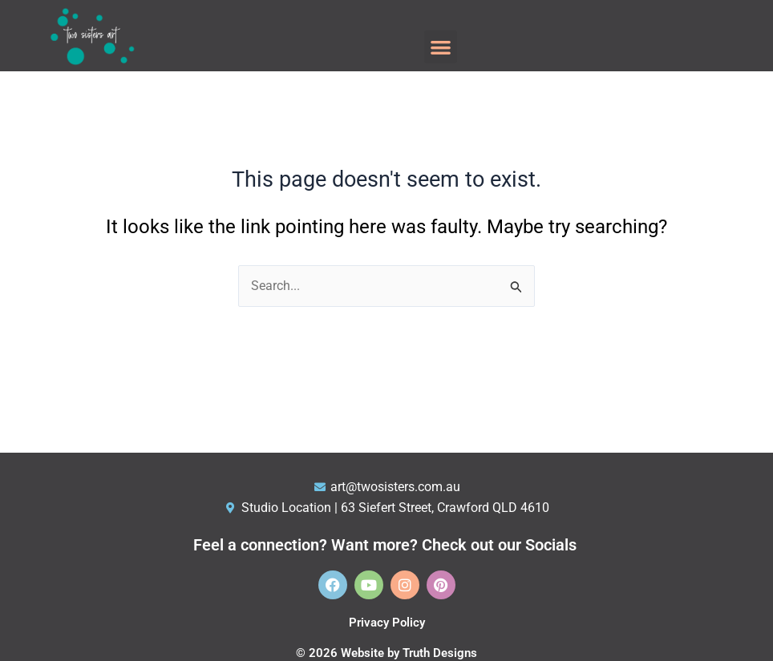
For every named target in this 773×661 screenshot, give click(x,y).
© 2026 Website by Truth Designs (386, 653)
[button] (440, 46)
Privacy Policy (387, 622)
